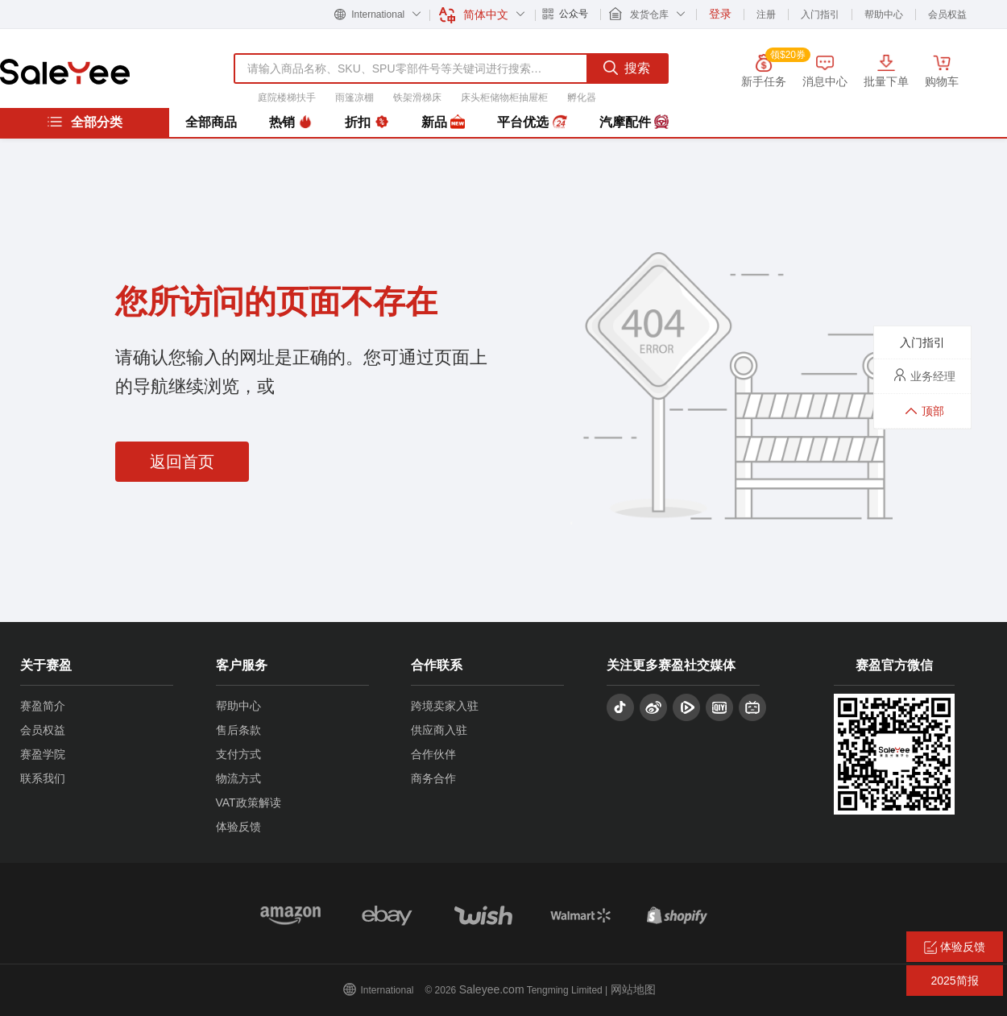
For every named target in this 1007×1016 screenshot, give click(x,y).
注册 (766, 14)
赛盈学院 (42, 754)
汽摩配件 (634, 122)
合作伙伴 (433, 754)
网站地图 (633, 989)
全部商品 (211, 122)
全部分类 (84, 122)
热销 (291, 122)
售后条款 (238, 730)
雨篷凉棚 (354, 97)
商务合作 (433, 778)
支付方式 (238, 754)
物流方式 (238, 778)
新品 (443, 122)
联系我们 (42, 778)
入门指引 (820, 14)
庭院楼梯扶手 (287, 97)
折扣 (366, 122)
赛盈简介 (42, 705)
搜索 (626, 67)
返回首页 (182, 462)
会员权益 (947, 14)
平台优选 (531, 122)
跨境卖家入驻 (445, 705)
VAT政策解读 (248, 802)
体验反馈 (238, 826)
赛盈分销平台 (65, 71)
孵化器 (581, 97)
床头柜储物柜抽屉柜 (504, 97)
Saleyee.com (491, 989)
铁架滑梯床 (417, 97)
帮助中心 (883, 14)
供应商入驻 (439, 730)
